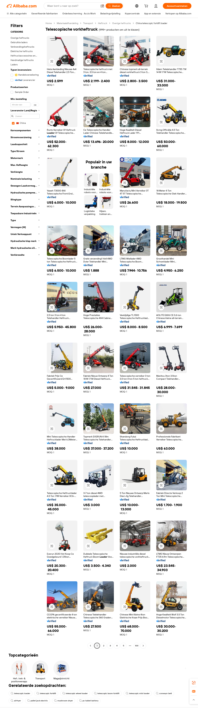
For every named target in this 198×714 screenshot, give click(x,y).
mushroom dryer (63, 700)
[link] (193, 682)
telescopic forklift (46, 693)
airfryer (16, 700)
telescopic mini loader (138, 693)
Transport (88, 23)
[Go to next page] (143, 646)
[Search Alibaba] (72, 6)
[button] (102, 6)
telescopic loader (20, 693)
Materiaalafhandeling (67, 23)
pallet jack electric (37, 700)
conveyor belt (164, 693)
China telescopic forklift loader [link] (151, 23)
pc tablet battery (88, 700)
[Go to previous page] (90, 646)
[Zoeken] (114, 6)
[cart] (146, 6)
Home (49, 23)
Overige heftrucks (121, 23)
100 (136, 646)
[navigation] (25, 335)
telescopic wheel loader (75, 693)
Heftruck (102, 23)
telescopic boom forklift (106, 693)
